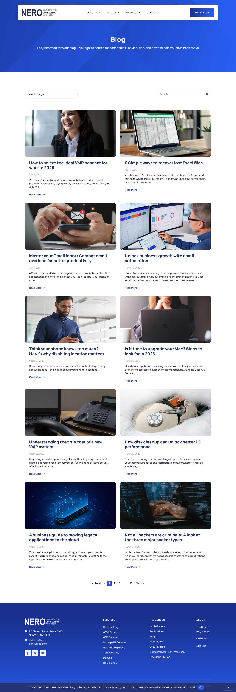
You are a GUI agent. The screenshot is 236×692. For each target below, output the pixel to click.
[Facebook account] (28, 653)
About (200, 619)
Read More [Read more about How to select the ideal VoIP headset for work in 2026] (35, 194)
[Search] (207, 94)
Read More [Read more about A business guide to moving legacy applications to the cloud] (35, 566)
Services (109, 619)
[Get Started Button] (202, 12)
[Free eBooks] (173, 641)
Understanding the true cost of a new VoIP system (65, 444)
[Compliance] (126, 663)
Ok (201, 687)
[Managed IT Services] (126, 642)
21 (131, 583)
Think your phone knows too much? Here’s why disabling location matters (66, 351)
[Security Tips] (173, 647)
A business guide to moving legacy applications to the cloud (63, 537)
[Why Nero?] (203, 632)
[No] (228, 688)
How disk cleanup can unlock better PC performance (163, 444)
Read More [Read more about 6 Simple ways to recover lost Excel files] (131, 189)
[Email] (45, 642)
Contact (202, 638)
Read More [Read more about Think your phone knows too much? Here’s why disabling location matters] (35, 377)
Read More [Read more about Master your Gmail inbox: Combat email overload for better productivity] (35, 287)
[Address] (45, 633)
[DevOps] (126, 657)
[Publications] (173, 631)
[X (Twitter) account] (35, 653)
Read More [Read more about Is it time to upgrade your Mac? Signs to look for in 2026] (131, 380)
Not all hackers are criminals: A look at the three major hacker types (162, 537)
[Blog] (173, 636)
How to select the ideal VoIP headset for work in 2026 (68, 165)
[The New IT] (203, 627)
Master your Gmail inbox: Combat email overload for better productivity (68, 258)
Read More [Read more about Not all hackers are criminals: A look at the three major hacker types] (131, 566)
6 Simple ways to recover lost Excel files (164, 163)
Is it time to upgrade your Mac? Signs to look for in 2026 (163, 351)
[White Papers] (173, 626)
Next (140, 583)
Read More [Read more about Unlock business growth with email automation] (131, 287)
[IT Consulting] (126, 627)
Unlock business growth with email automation (159, 258)
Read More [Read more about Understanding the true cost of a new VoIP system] (35, 473)
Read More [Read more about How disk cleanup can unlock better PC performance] (131, 473)
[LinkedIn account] (43, 653)
